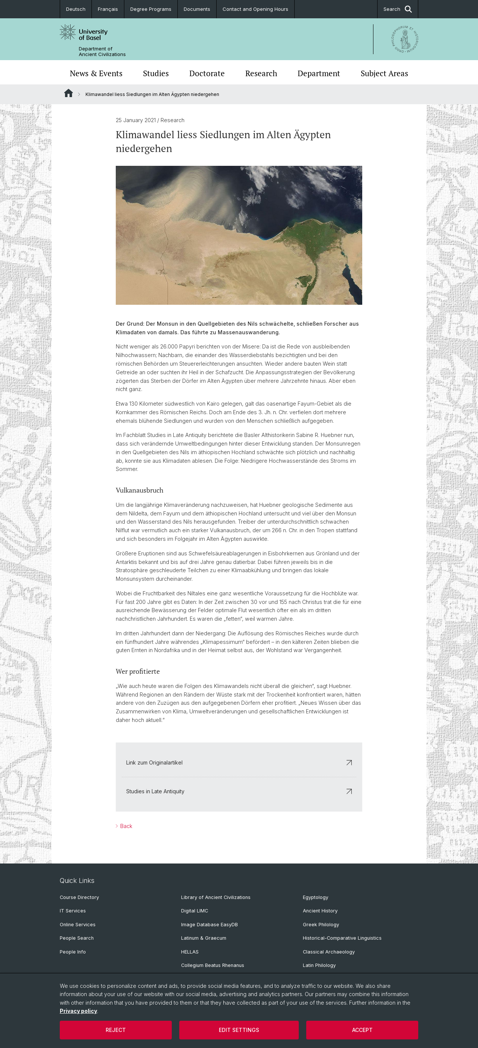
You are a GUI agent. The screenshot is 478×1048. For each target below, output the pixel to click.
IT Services (73, 911)
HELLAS (190, 952)
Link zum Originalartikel (239, 762)
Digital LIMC (194, 911)
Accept (362, 1030)
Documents (197, 9)
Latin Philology (319, 965)
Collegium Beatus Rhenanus (212, 965)
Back (125, 826)
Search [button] (398, 9)
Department (319, 73)
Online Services (78, 924)
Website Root (68, 93)
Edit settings (239, 1030)
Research (261, 73)
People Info (73, 952)
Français (108, 9)
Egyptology (315, 897)
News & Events (96, 73)
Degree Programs (150, 9)
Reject (116, 1030)
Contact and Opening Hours (255, 9)
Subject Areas (384, 73)
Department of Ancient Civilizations (102, 51)
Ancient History (320, 911)
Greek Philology (321, 924)
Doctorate (207, 73)
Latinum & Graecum (203, 938)
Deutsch (76, 9)
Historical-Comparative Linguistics (342, 938)
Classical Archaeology (329, 952)
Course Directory (79, 897)
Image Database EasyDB (209, 924)
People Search (77, 938)
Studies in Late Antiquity (239, 791)
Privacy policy (78, 1011)
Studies (156, 73)
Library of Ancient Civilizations (216, 897)
